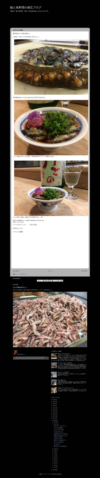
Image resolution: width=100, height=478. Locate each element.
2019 (54, 412)
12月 (55, 422)
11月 (55, 424)
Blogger (59, 474)
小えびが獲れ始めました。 (20, 287)
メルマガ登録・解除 (57, 280)
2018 (54, 414)
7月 (55, 455)
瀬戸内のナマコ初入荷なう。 (61, 446)
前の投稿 (84, 271)
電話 (51, 280)
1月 (55, 467)
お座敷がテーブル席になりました (66, 388)
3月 (55, 463)
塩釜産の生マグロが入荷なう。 (61, 434)
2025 (54, 399)
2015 (54, 420)
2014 (54, 469)
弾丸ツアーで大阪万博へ (64, 372)
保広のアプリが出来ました (64, 353)
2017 (54, 416)
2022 (54, 405)
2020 (54, 410)
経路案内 (46, 280)
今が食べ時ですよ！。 (59, 432)
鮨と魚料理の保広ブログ (25, 7)
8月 (55, 453)
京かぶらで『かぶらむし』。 (61, 425)
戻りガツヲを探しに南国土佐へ (65, 363)
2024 (54, 401)
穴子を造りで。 (57, 444)
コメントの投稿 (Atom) (21, 274)
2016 (54, 418)
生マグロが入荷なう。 (59, 442)
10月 (55, 448)
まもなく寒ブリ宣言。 (59, 429)
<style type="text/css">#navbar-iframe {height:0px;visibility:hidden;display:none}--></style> (31, 358)
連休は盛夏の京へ (62, 380)
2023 (54, 403)
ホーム (50, 271)
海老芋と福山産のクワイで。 (61, 436)
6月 (55, 457)
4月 (55, 461)
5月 (55, 459)
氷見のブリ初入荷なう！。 (60, 440)
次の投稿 (16, 271)
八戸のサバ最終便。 (59, 427)
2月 (55, 465)
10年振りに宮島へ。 (59, 438)
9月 (55, 450)
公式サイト (40, 280)
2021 (54, 407)
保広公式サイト (19, 354)
